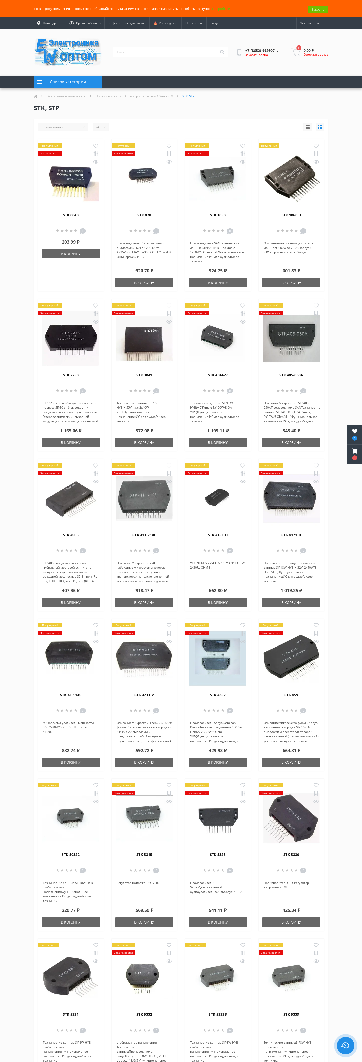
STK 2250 (71, 373)
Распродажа (165, 22)
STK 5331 (71, 1012)
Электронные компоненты (66, 95)
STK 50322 (71, 853)
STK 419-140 (70, 693)
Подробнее (221, 8)
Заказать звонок (257, 53)
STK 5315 (144, 853)
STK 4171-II (291, 533)
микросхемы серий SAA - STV (151, 95)
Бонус (214, 22)
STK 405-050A (291, 373)
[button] (354, 454)
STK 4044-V (218, 373)
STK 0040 (71, 213)
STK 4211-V (144, 693)
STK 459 (291, 693)
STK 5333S (218, 1012)
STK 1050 (218, 213)
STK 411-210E (144, 533)
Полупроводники (108, 95)
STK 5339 (291, 1012)
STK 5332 (144, 1012)
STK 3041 (144, 373)
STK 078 (144, 213)
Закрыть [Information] (318, 8)
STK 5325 (218, 853)
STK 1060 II (291, 213)
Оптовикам (193, 22)
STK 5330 (291, 853)
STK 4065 (71, 533)
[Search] (222, 51)
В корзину (71, 252)
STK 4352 (218, 693)
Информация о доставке (126, 22)
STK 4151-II (218, 533)
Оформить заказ (316, 53)
